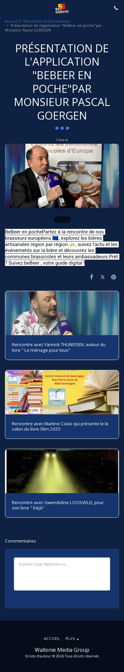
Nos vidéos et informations (46, 21)
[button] (7, 8)
